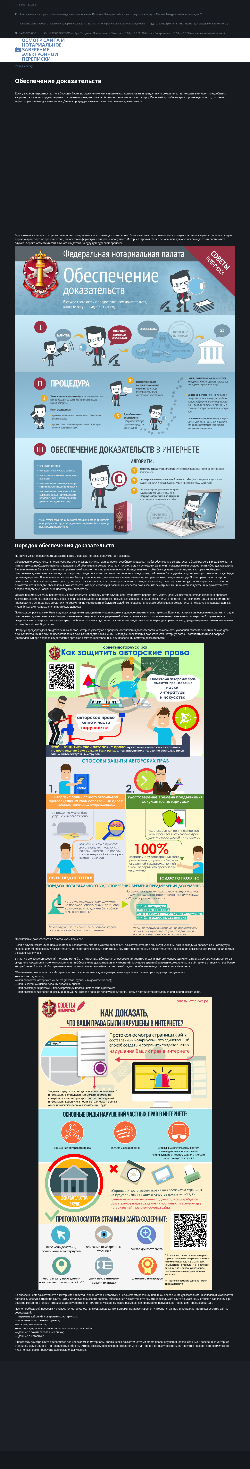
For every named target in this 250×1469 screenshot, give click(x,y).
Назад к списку (23, 66)
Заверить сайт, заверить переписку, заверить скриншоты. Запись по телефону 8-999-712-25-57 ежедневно (82, 23)
